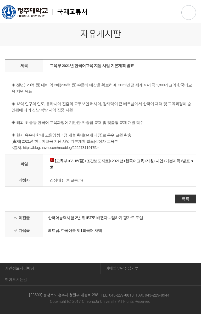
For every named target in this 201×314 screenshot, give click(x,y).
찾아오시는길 (16, 279)
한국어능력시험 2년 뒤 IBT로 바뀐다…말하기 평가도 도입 (95, 217)
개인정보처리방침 (19, 268)
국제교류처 (44, 12)
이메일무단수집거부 (121, 268)
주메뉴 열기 (188, 12)
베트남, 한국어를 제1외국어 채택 (75, 230)
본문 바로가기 (100, 0)
